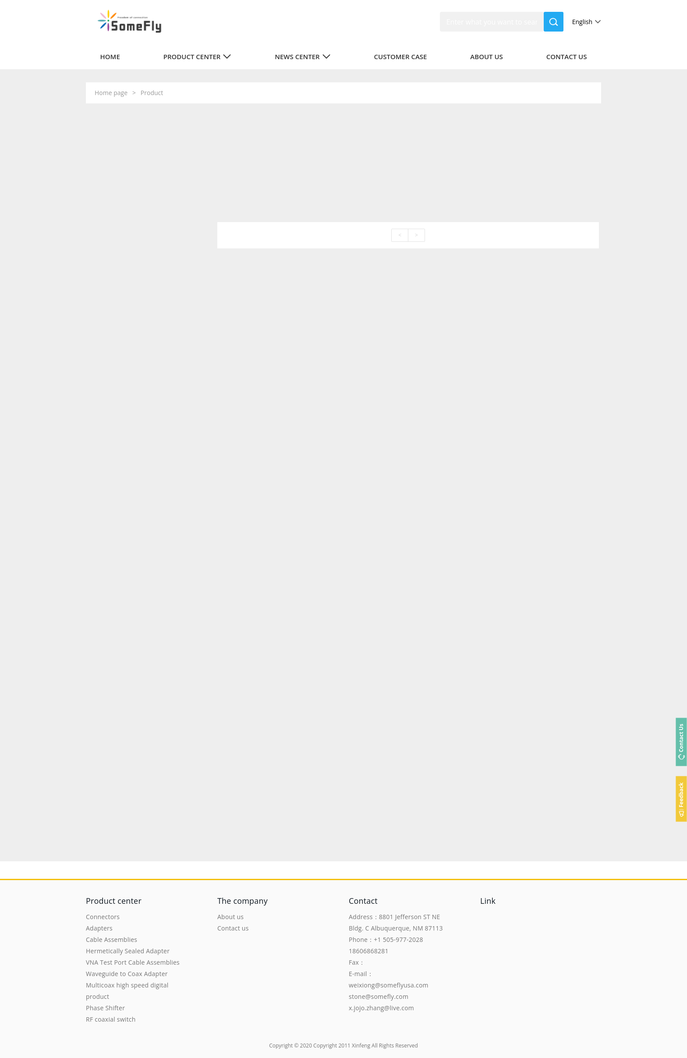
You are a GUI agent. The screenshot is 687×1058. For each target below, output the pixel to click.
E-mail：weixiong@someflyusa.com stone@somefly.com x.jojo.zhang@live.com (388, 991)
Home (110, 56)
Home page (111, 92)
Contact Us (681, 738)
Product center (197, 56)
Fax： (357, 962)
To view (163, 372)
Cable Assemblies (111, 939)
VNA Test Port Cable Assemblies (133, 962)
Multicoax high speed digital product (127, 991)
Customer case (400, 56)
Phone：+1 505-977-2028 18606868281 (386, 945)
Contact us (566, 56)
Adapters (99, 928)
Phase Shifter (105, 1008)
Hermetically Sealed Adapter (128, 951)
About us (486, 56)
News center (303, 56)
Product (152, 92)
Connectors (103, 917)
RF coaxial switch (111, 1019)
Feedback (681, 794)
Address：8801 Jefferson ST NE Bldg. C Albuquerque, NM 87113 (396, 922)
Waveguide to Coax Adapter (127, 974)
